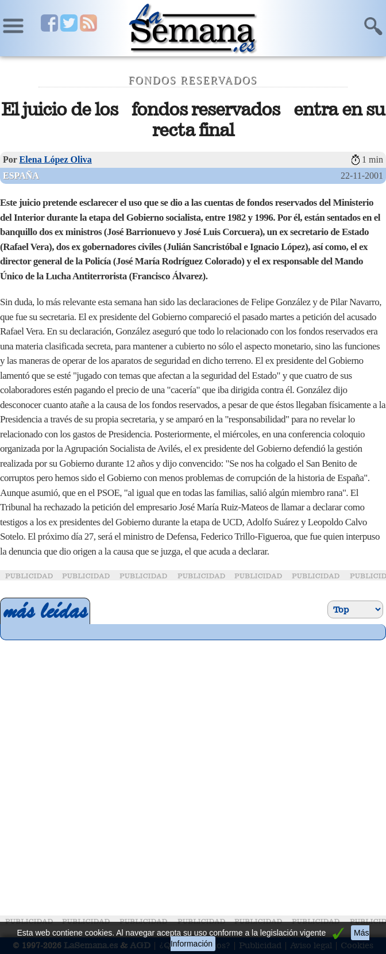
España (21, 175)
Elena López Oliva (56, 159)
